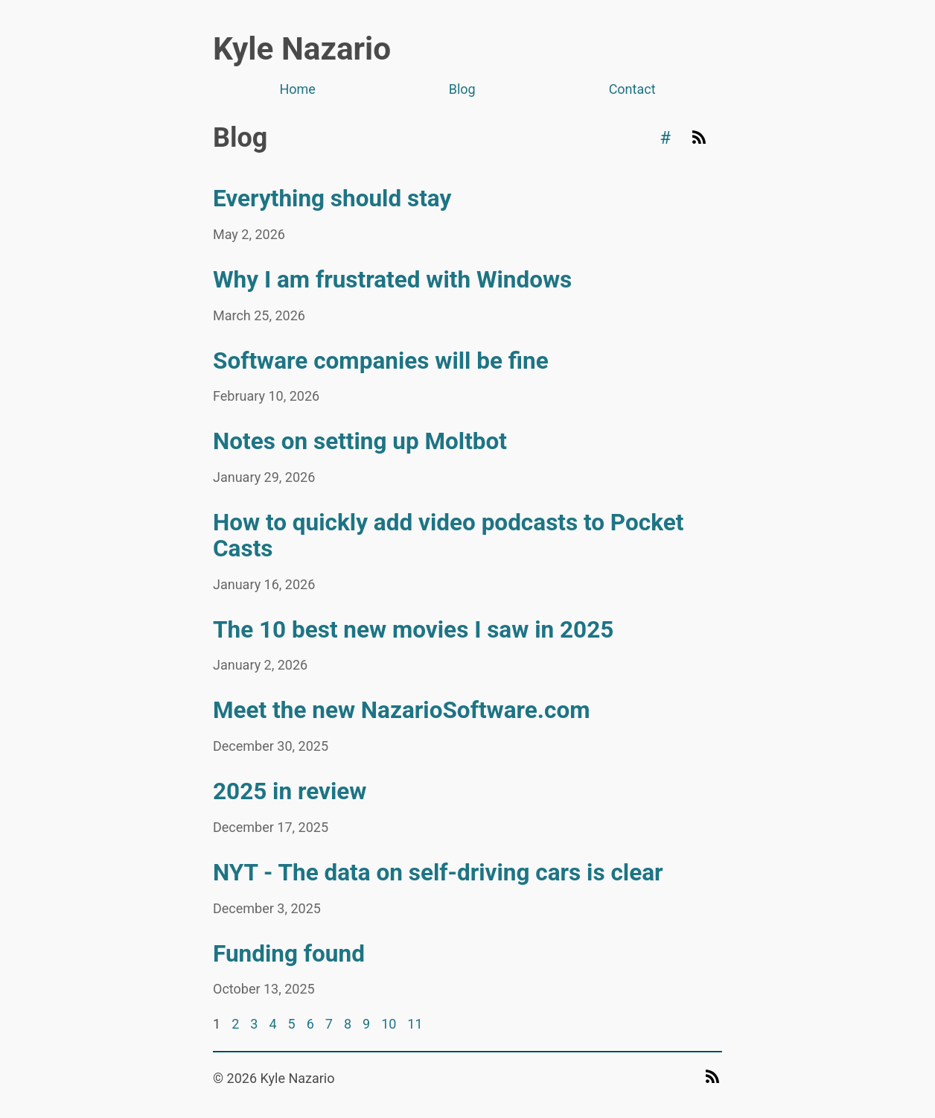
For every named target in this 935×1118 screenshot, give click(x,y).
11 (414, 1024)
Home (297, 89)
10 (388, 1024)
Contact (632, 89)
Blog (462, 89)
